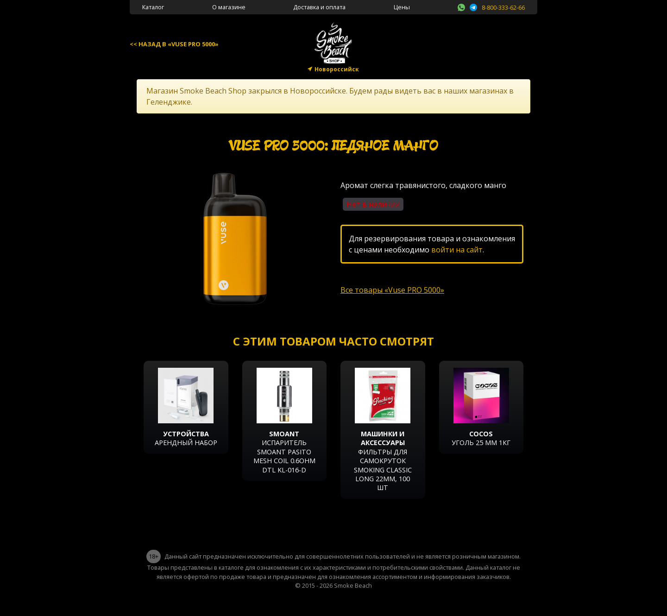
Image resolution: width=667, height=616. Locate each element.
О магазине (228, 7)
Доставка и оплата (319, 7)
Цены (402, 7)
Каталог (153, 7)
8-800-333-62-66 (503, 7)
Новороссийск (337, 69)
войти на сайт (457, 250)
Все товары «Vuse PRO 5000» (392, 290)
